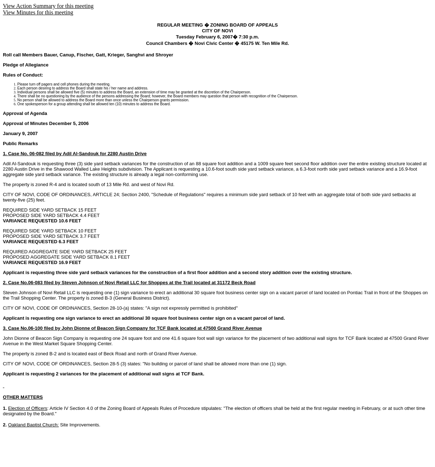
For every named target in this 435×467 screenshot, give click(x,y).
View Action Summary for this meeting (48, 6)
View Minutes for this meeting (38, 12)
